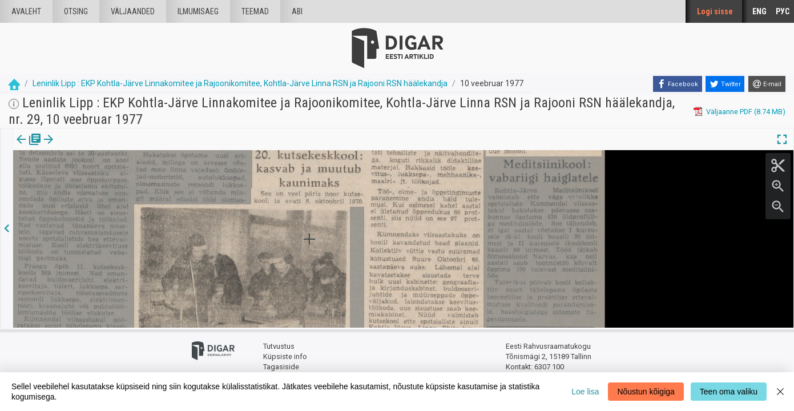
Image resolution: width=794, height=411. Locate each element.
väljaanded (133, 11)
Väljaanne (29, 147)
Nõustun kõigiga (645, 391)
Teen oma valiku (728, 391)
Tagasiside (281, 365)
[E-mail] (766, 84)
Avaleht (26, 11)
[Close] (780, 391)
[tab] (29, 147)
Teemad (255, 11)
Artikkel (80, 147)
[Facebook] (677, 84)
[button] (97, 147)
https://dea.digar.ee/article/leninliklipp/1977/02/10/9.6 (102, 192)
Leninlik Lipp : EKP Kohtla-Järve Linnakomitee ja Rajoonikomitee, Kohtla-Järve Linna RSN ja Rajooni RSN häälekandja (240, 83)
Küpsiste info (285, 355)
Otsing (76, 11)
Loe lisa (585, 391)
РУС (782, 11)
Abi (297, 11)
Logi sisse (715, 11)
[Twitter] (725, 84)
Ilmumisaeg (198, 11)
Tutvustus (279, 345)
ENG (759, 11)
